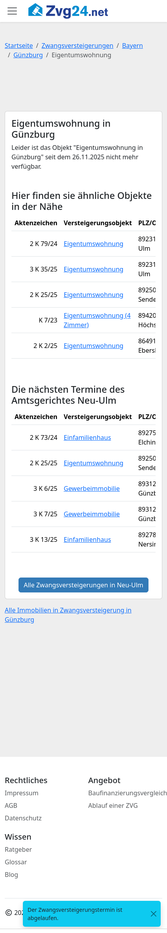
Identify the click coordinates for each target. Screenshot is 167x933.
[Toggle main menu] (12, 11)
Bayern (132, 45)
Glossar (16, 862)
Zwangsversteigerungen (77, 45)
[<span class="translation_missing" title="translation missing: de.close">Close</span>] (154, 914)
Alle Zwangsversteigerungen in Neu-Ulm (83, 585)
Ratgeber (18, 849)
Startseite (19, 45)
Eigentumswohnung (94, 243)
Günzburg (28, 55)
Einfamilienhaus (87, 437)
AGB (11, 805)
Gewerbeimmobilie (92, 488)
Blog (11, 874)
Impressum (22, 793)
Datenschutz (23, 818)
